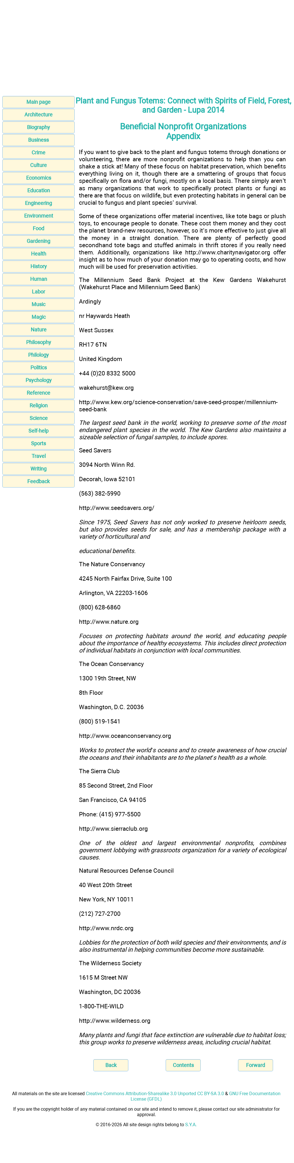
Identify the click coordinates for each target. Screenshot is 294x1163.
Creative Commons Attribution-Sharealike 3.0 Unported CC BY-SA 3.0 (155, 1093)
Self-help (38, 431)
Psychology (39, 380)
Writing (38, 469)
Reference (38, 393)
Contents (183, 1065)
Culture (38, 165)
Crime (38, 152)
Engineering (38, 203)
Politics (38, 367)
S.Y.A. (191, 1124)
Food (38, 228)
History (38, 266)
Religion (39, 405)
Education (38, 190)
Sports (38, 443)
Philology (38, 355)
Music (38, 304)
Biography (38, 127)
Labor (38, 292)
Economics (38, 178)
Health (38, 254)
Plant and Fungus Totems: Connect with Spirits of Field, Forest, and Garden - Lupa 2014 (183, 105)
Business (38, 140)
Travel (39, 456)
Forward (255, 1065)
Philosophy (38, 342)
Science (39, 418)
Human (38, 279)
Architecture (38, 115)
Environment (38, 216)
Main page (38, 102)
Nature (39, 330)
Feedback (38, 481)
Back (111, 1065)
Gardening (38, 241)
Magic (39, 317)
